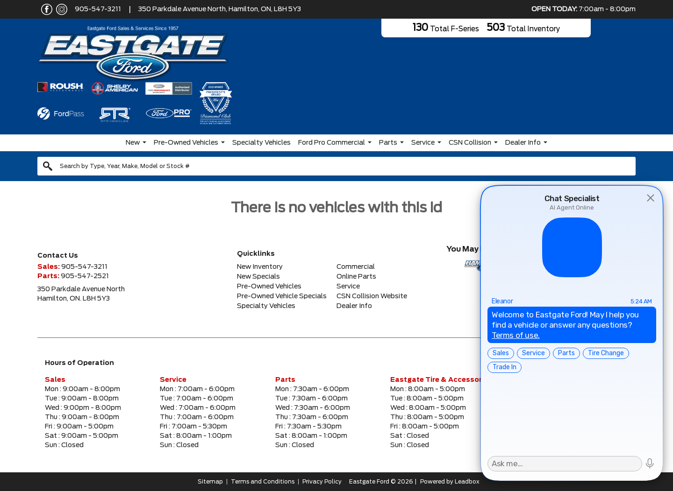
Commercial (355, 267)
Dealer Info (523, 143)
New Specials (258, 277)
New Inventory (260, 267)
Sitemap (210, 481)
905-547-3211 (98, 9)
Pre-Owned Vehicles (186, 143)
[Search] (336, 166)
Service (423, 143)
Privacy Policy (322, 481)
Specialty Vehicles (261, 143)
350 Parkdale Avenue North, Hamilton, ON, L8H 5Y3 (219, 9)
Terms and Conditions (262, 481)
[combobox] (336, 166)
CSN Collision (470, 143)
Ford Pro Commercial (331, 143)
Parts (388, 143)
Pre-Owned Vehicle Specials (282, 296)
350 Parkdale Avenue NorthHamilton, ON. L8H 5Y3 (81, 294)
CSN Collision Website (371, 296)
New (133, 143)
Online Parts (356, 277)
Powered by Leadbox (450, 481)
